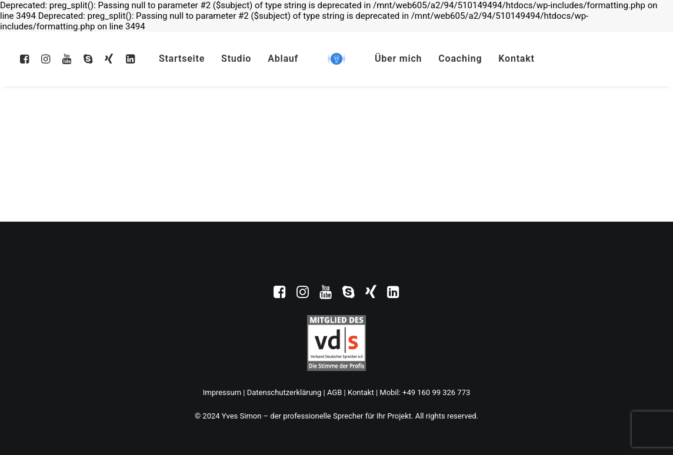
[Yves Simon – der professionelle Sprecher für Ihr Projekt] (336, 59)
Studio (236, 58)
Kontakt (516, 58)
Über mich (398, 58)
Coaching (460, 58)
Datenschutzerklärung (284, 392)
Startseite (182, 58)
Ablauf (283, 58)
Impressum (222, 392)
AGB (334, 392)
